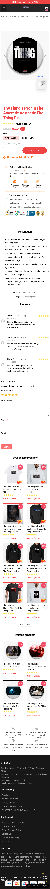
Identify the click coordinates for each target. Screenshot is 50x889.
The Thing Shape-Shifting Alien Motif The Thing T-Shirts (12, 608)
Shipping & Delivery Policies (13, 822)
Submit (7, 447)
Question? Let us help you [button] (37, 886)
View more (25, 624)
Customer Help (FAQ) (10, 838)
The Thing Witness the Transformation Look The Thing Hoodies (12, 568)
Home (4, 16)
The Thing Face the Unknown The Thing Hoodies (35, 489)
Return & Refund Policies (12, 830)
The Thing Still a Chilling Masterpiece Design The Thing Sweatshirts (36, 529)
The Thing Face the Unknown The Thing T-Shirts (12, 489)
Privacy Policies (8, 802)
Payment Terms (8, 826)
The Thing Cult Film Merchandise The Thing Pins (36, 706)
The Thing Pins (41, 16)
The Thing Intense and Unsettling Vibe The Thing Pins (12, 706)
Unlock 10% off (45, 877)
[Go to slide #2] (32, 97)
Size (5, 133)
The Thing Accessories (20, 16)
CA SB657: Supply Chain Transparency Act (19, 810)
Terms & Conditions (10, 799)
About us (5, 795)
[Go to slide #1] (18, 97)
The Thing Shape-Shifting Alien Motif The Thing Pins (36, 666)
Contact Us (6, 834)
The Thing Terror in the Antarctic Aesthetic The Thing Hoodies (36, 568)
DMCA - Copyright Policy (12, 806)
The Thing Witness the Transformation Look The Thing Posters (12, 529)
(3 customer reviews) (23, 124)
